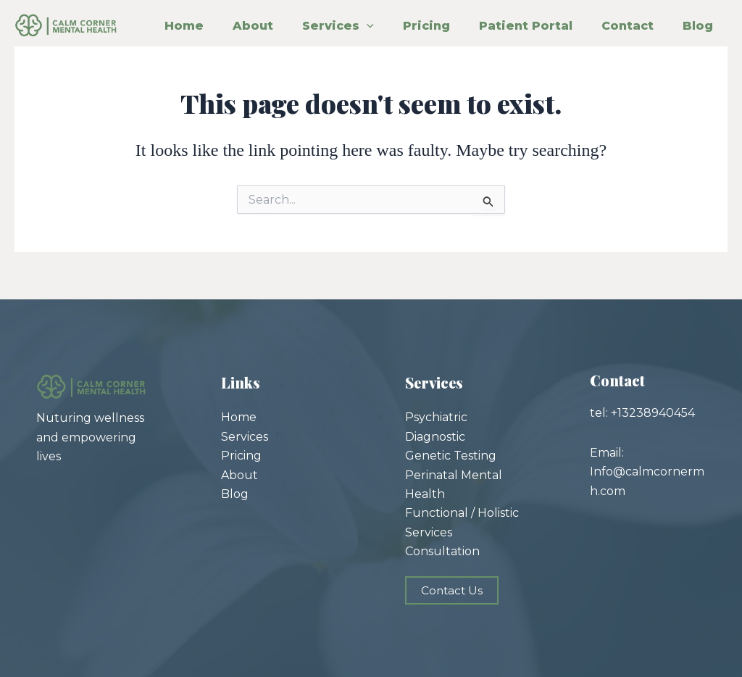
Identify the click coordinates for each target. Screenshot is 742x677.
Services (368, 19)
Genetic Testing (450, 455)
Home (162, 19)
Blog (265, 58)
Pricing (483, 19)
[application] (397, 19)
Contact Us (453, 590)
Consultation (442, 551)
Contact (169, 58)
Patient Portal (608, 19)
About (257, 19)
